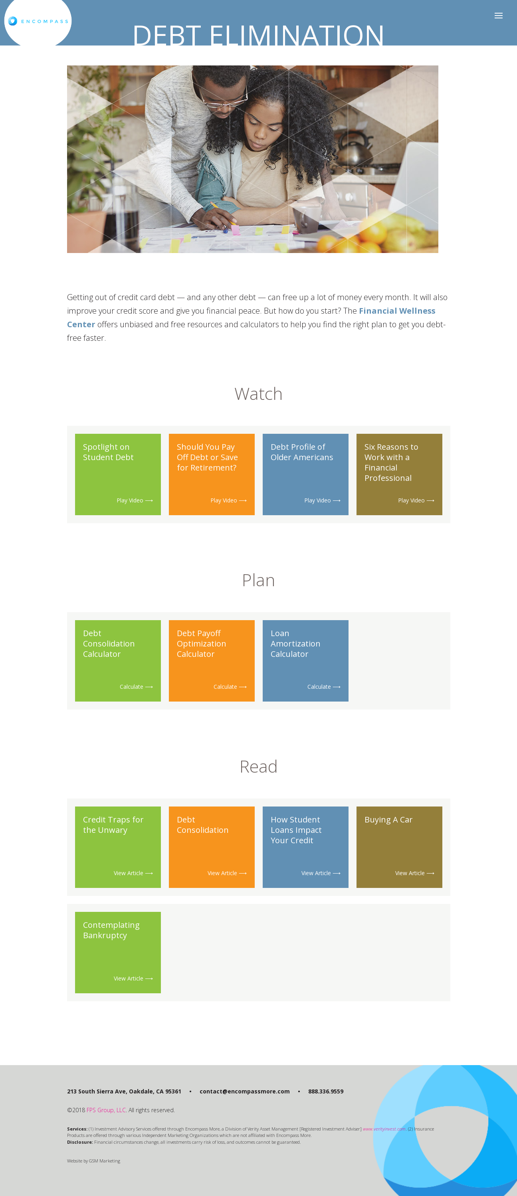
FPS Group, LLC (106, 1110)
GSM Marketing (104, 1161)
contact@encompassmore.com (245, 1091)
